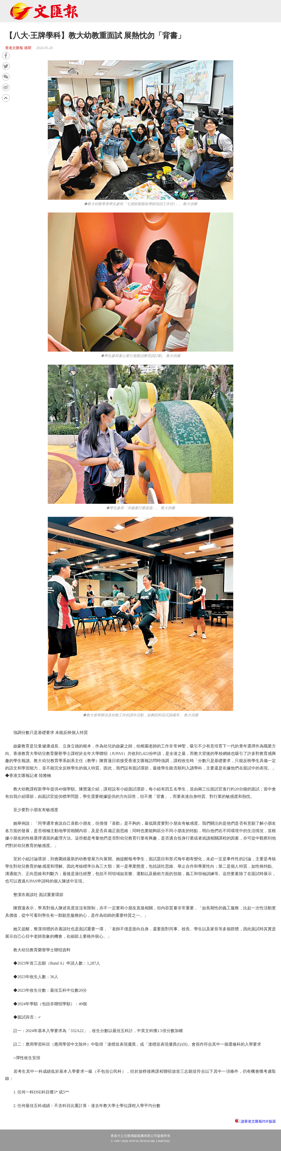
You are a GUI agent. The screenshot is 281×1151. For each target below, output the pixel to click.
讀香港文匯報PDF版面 (258, 1121)
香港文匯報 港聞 (18, 48)
